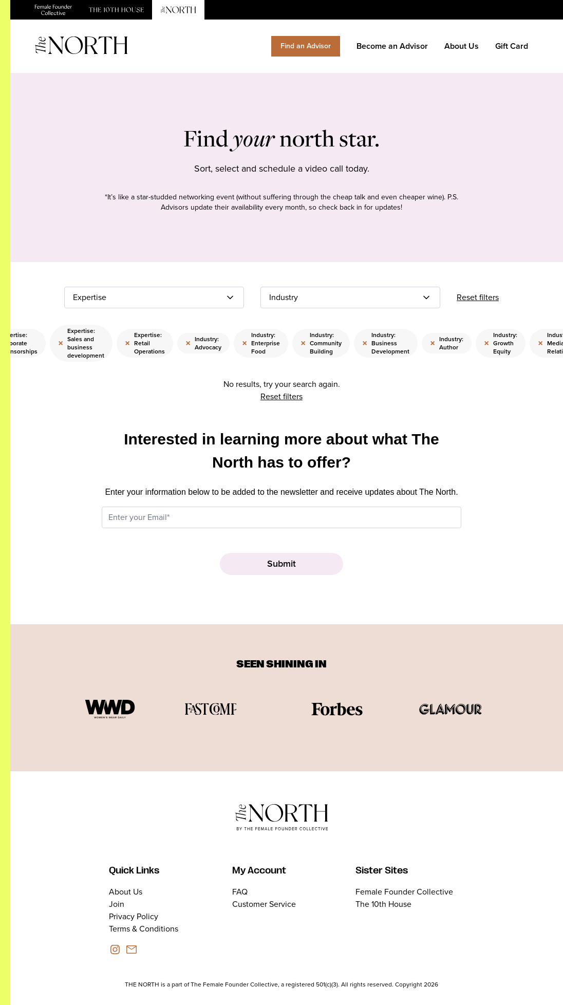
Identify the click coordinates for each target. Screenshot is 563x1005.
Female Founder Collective (404, 892)
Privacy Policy (133, 916)
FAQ (240, 892)
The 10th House (383, 904)
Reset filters (478, 297)
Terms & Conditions (143, 929)
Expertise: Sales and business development (81, 343)
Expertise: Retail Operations (145, 343)
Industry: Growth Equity (500, 343)
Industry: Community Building (321, 343)
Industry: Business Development (385, 343)
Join (116, 904)
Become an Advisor (392, 46)
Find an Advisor (305, 46)
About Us (461, 46)
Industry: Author (446, 343)
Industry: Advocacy (203, 343)
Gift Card (511, 46)
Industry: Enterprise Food (261, 343)
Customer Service (264, 904)
